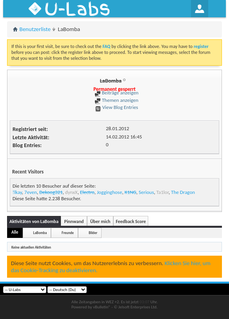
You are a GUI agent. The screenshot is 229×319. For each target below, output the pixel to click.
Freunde (68, 232)
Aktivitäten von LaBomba (33, 221)
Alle (14, 232)
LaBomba (40, 232)
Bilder (93, 232)
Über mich (100, 221)
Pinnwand (74, 221)
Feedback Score (131, 221)
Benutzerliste (35, 29)
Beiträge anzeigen (116, 93)
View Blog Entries (116, 107)
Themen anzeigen (116, 100)
